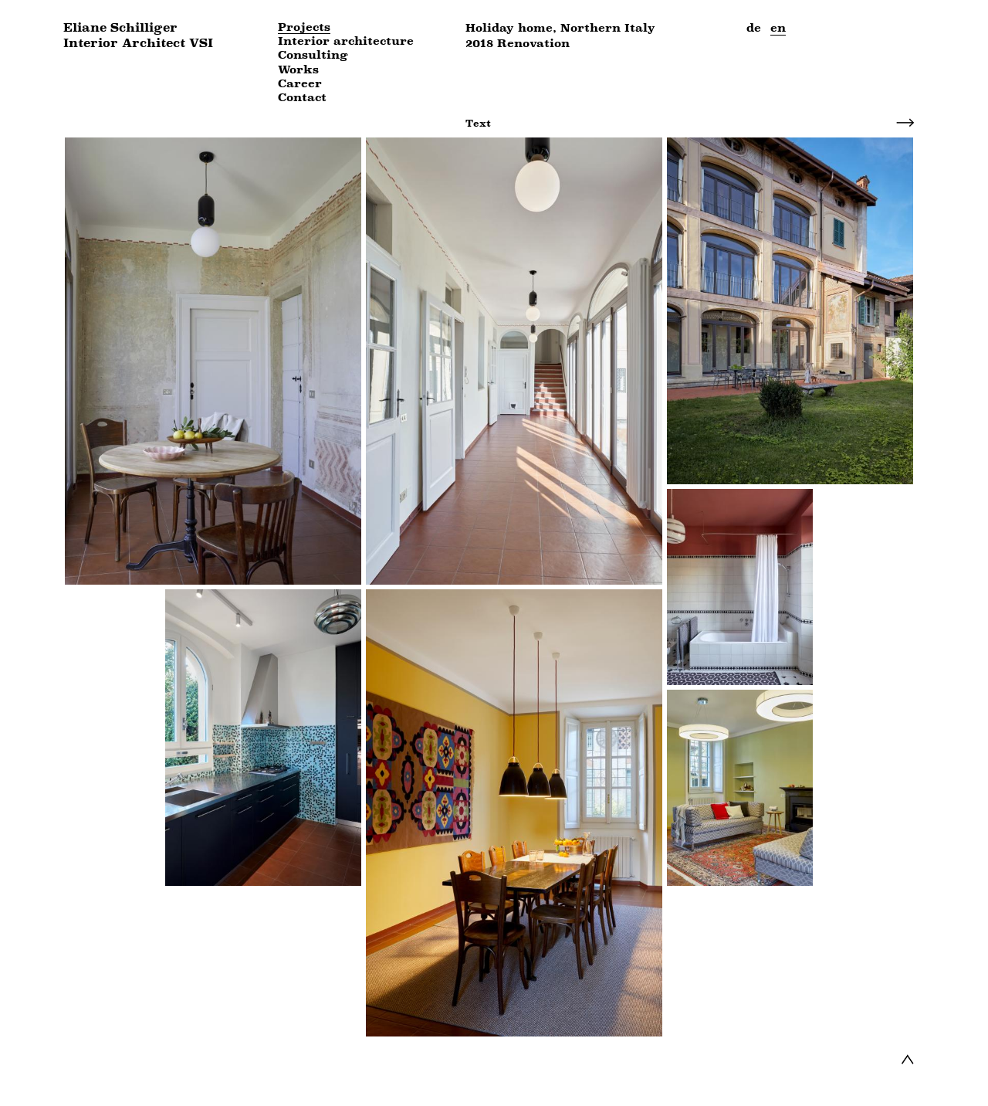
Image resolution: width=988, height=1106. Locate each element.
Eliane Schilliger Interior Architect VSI (138, 35)
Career (300, 83)
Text (478, 123)
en (778, 28)
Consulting (313, 55)
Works (298, 69)
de (753, 28)
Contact (302, 97)
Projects (304, 27)
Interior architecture (346, 41)
